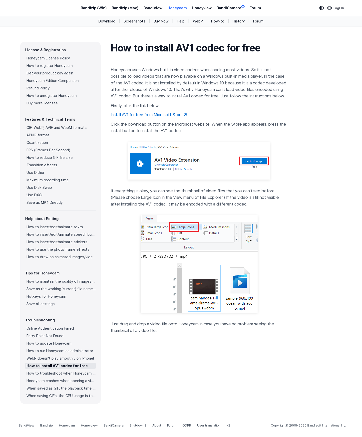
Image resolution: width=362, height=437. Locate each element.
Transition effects (41, 165)
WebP (198, 21)
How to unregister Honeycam (51, 95)
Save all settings (40, 304)
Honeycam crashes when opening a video (61, 381)
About (156, 425)
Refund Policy (38, 88)
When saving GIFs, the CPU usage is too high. (61, 396)
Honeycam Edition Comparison (52, 80)
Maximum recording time (47, 180)
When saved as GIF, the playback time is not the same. (61, 388)
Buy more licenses (42, 103)
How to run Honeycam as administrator (59, 351)
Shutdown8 (138, 425)
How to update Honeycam (48, 343)
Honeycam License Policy (48, 58)
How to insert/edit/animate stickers (56, 242)
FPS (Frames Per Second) (48, 150)
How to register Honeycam (49, 65)
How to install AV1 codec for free (57, 366)
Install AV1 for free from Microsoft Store (149, 114)
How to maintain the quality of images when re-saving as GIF (61, 281)
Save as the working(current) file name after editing (61, 289)
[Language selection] (336, 8)
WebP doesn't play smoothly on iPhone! (60, 358)
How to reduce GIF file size (49, 157)
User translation (209, 425)
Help (181, 21)
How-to (217, 21)
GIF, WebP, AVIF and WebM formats (56, 127)
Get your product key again (49, 73)
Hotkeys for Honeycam (46, 296)
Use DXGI (34, 195)
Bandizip (46, 425)
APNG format (37, 135)
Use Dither (35, 172)
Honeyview (202, 8)
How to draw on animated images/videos (61, 257)
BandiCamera (231, 7)
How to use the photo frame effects (57, 249)
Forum (255, 8)
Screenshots (134, 21)
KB (229, 425)
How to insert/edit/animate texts (54, 227)
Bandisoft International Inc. (326, 425)
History (239, 21)
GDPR (186, 425)
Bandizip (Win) (94, 8)
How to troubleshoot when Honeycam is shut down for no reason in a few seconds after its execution (61, 373)
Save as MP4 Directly (44, 202)
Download (106, 21)
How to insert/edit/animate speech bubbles (61, 234)
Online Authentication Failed (50, 328)
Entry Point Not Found (44, 336)
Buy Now (161, 21)
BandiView (152, 8)
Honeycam (177, 8)
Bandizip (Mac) (125, 8)
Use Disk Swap (39, 187)
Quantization (37, 142)
